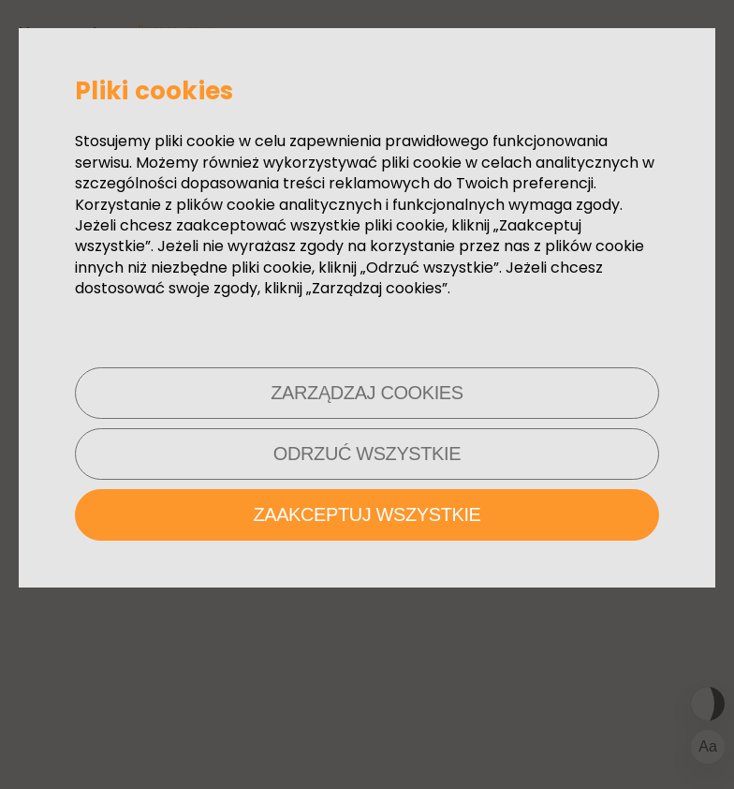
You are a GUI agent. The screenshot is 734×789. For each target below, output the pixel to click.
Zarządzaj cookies (367, 392)
